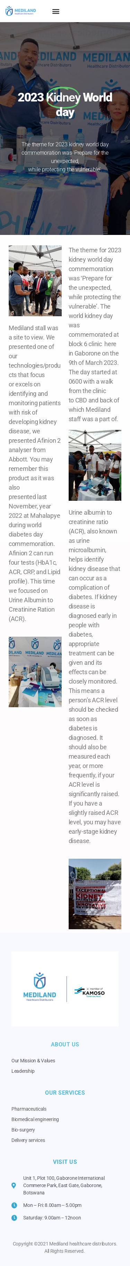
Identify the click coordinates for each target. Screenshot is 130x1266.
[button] (56, 11)
